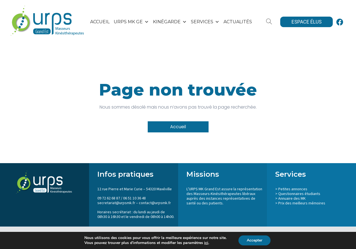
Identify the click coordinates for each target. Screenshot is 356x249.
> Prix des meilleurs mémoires (300, 203)
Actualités (238, 21)
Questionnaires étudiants (299, 194)
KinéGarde (170, 21)
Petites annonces (292, 189)
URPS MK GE (131, 21)
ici (206, 242)
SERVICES (205, 21)
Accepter (254, 240)
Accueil (100, 21)
